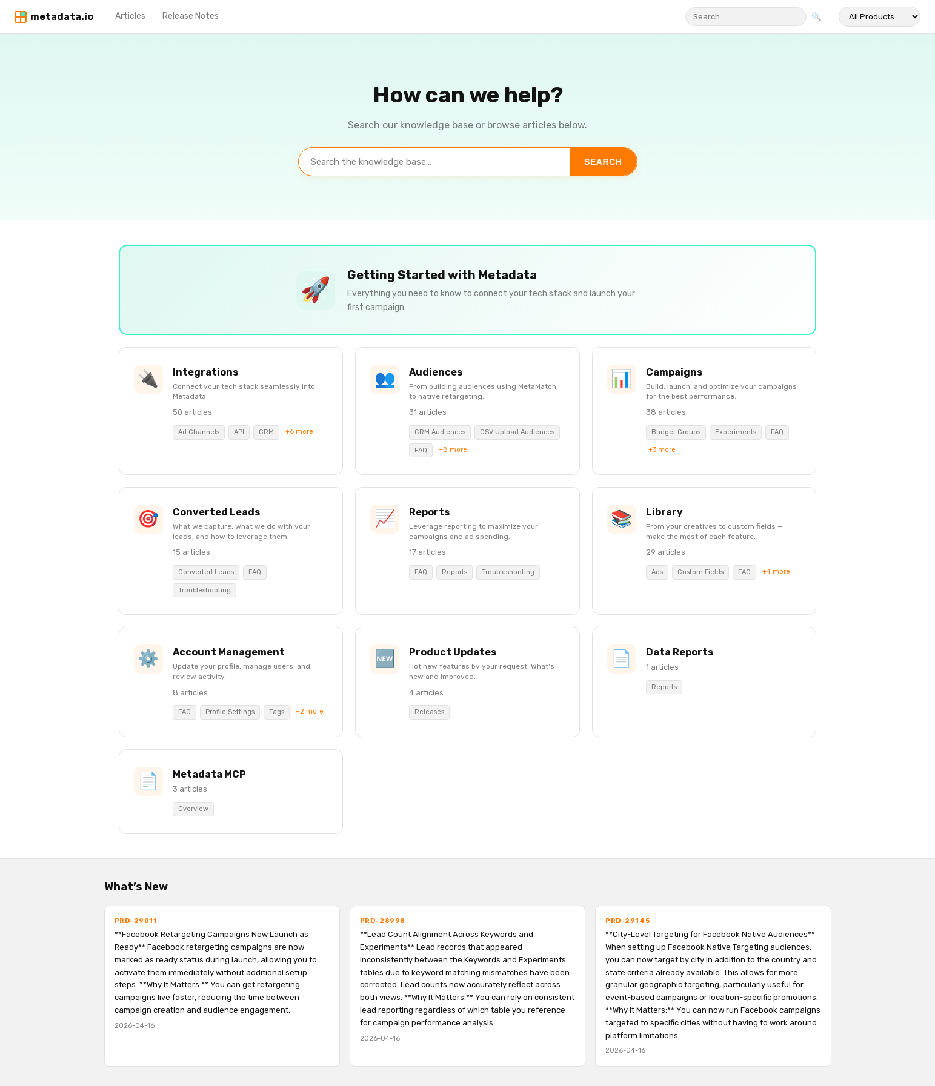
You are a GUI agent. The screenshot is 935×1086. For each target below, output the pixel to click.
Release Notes (190, 16)
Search (603, 162)
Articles (130, 16)
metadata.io (61, 16)
